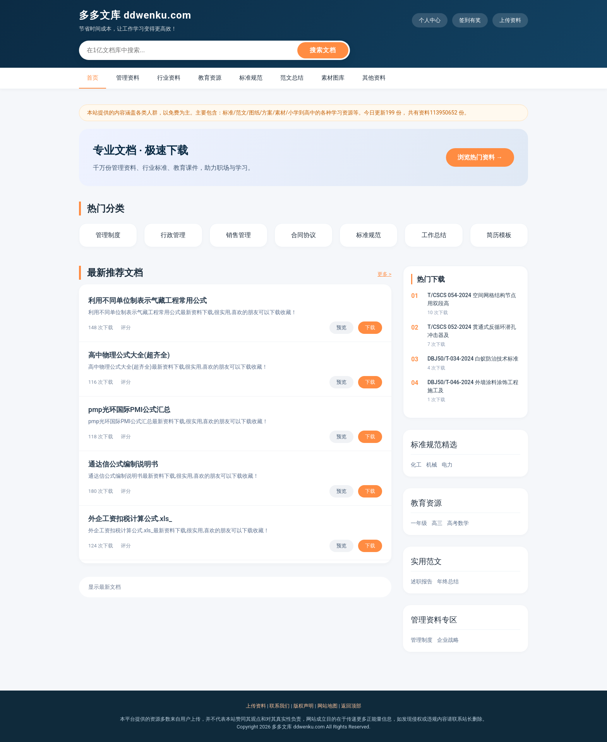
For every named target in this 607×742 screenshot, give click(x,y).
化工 (416, 465)
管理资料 (127, 77)
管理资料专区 (434, 619)
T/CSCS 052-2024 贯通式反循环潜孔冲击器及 (471, 331)
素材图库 (333, 77)
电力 (447, 465)
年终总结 (448, 581)
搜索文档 (323, 50)
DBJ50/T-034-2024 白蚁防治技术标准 (472, 359)
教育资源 (209, 77)
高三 (437, 523)
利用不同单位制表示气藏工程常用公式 (147, 300)
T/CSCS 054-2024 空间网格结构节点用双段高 (471, 299)
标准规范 (250, 77)
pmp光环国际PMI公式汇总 (129, 409)
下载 (370, 327)
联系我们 (279, 706)
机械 (431, 465)
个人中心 (430, 20)
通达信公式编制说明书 (123, 464)
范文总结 (292, 77)
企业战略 (448, 640)
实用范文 (426, 561)
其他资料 (374, 77)
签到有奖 (470, 20)
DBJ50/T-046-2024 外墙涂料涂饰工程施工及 (472, 386)
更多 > (384, 274)
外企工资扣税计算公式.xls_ (130, 519)
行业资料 (168, 77)
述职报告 (421, 581)
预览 (341, 327)
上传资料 (510, 20)
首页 (92, 77)
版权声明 (303, 706)
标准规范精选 (434, 444)
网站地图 (327, 706)
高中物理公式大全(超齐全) (129, 355)
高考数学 (458, 523)
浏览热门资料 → (480, 157)
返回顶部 (351, 706)
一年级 (419, 523)
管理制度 (421, 640)
